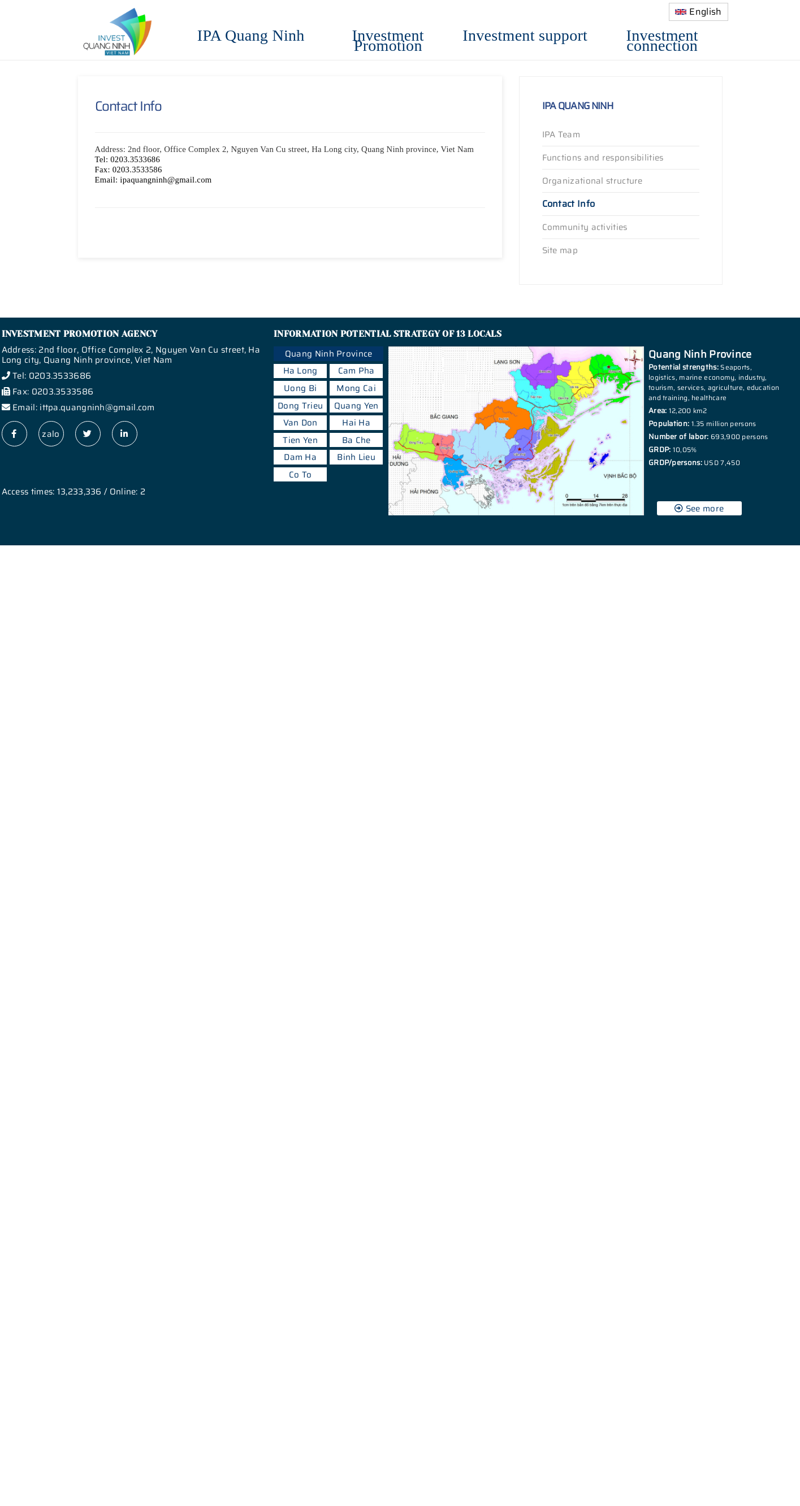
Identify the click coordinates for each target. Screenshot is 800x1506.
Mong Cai (355, 388)
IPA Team (561, 134)
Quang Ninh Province (329, 354)
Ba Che (356, 440)
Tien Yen (300, 440)
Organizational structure (592, 181)
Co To (300, 474)
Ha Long (300, 370)
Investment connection (662, 39)
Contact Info (568, 204)
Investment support (524, 34)
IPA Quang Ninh (251, 34)
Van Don (300, 422)
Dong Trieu (300, 406)
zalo (50, 434)
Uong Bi (300, 388)
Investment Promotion (388, 39)
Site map (560, 250)
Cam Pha (356, 370)
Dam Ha (300, 457)
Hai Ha (356, 422)
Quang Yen (356, 406)
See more (699, 508)
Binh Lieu (356, 457)
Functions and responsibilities (603, 157)
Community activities (585, 227)
